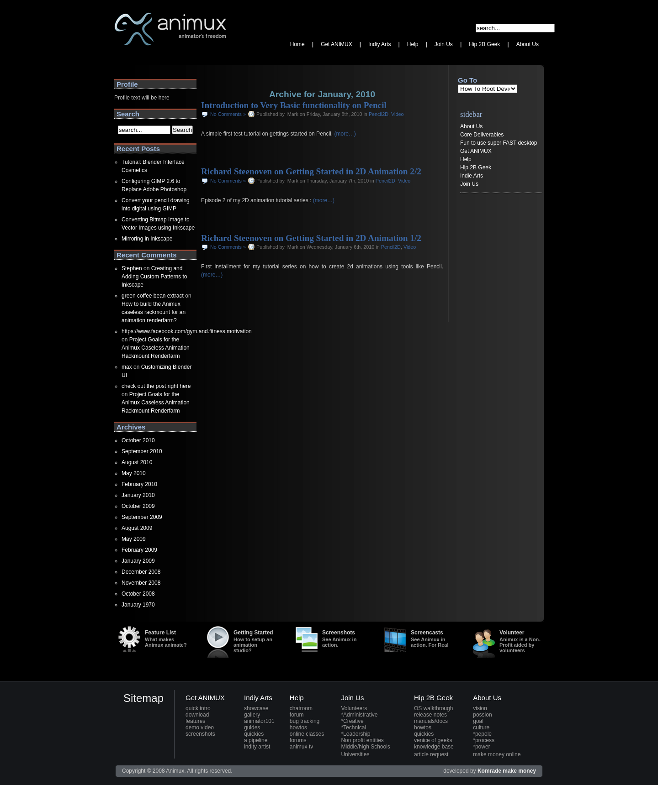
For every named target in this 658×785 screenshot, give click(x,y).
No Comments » (228, 114)
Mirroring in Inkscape (147, 239)
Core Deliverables (482, 134)
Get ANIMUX (476, 151)
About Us (471, 126)
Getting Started (254, 641)
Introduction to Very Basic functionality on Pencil (294, 105)
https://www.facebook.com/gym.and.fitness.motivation (187, 331)
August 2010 (137, 462)
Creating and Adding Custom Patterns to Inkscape (154, 276)
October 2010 (138, 440)
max (127, 367)
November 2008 (141, 583)
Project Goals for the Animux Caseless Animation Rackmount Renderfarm (156, 347)
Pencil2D (378, 114)
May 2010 (134, 473)
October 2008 (138, 594)
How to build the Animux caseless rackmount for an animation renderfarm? (154, 312)
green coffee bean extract (153, 296)
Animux (123, 57)
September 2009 (142, 517)
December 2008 (141, 572)
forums (298, 740)
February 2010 (139, 484)
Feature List (166, 638)
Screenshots (343, 638)
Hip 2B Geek (475, 167)
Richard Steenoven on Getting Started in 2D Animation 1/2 (311, 238)
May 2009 (134, 539)
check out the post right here (156, 386)
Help (466, 159)
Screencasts (432, 638)
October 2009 (138, 506)
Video (397, 114)
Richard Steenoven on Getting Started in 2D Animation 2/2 (311, 171)
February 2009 (139, 550)
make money (519, 771)
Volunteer (520, 641)
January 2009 (138, 561)
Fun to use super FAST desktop (498, 143)
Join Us (469, 184)
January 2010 (138, 495)
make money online (496, 754)
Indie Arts (471, 176)
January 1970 (138, 605)
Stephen (132, 268)
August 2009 (137, 528)
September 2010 (142, 451)
